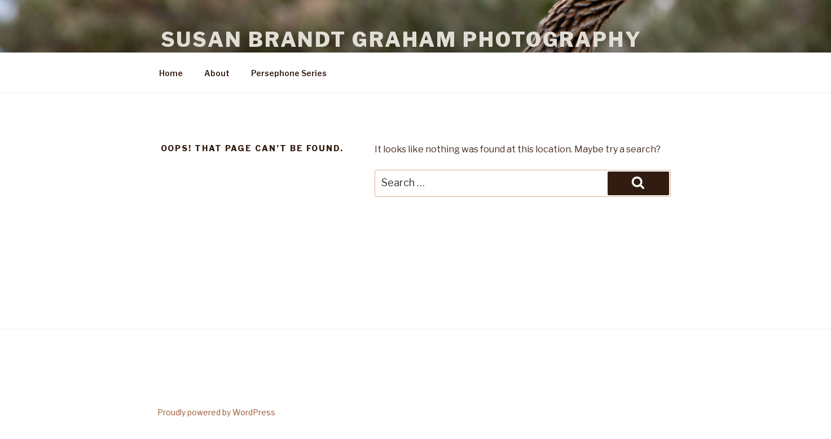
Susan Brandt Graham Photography (401, 39)
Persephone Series (289, 73)
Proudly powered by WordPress (216, 412)
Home (171, 73)
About (217, 73)
